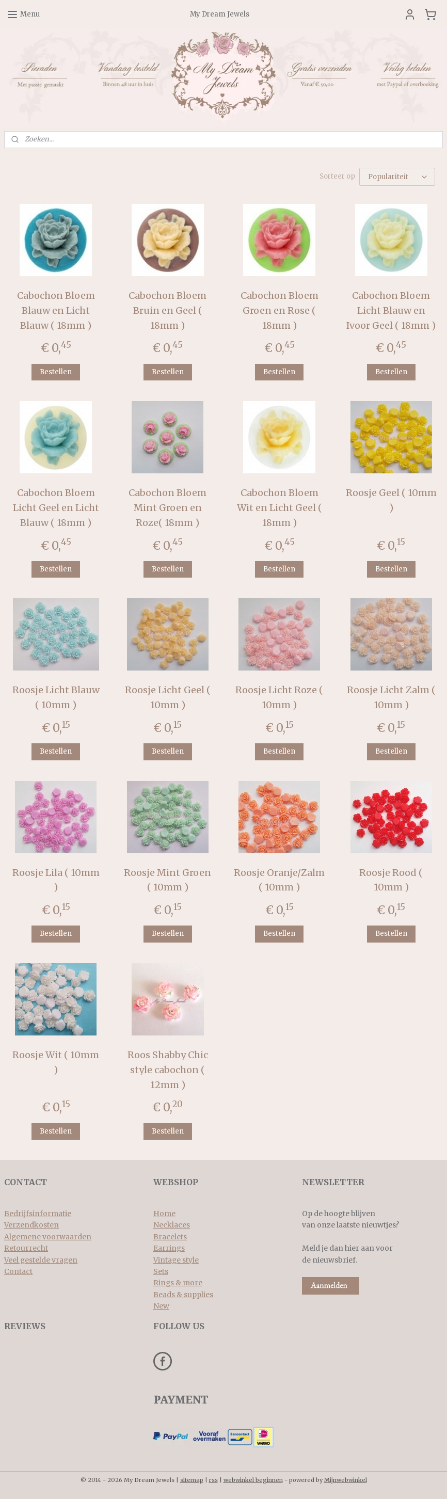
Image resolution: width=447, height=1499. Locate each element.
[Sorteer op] (397, 176)
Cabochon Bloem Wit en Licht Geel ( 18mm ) (279, 508)
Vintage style (176, 1260)
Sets (160, 1271)
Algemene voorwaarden (47, 1236)
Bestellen (56, 371)
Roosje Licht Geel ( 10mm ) (168, 697)
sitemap (191, 1480)
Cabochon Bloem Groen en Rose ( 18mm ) (279, 310)
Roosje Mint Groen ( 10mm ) (167, 879)
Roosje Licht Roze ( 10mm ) (279, 697)
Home (164, 1213)
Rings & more (177, 1282)
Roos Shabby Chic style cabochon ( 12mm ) (167, 1070)
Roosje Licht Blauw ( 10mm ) (56, 697)
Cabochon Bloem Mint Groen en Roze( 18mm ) (167, 508)
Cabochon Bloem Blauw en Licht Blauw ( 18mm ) (56, 310)
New (161, 1306)
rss (213, 1480)
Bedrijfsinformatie (37, 1213)
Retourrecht (26, 1248)
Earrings (169, 1248)
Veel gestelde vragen (40, 1260)
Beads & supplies (183, 1294)
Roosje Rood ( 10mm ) (391, 879)
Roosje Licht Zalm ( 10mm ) (391, 697)
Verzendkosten (31, 1225)
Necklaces (171, 1225)
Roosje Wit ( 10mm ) (55, 1062)
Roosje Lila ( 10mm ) (56, 879)
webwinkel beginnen (253, 1480)
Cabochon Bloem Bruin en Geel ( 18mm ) (167, 310)
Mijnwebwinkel (345, 1480)
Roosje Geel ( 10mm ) (391, 500)
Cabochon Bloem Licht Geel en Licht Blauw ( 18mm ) (56, 508)
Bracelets (170, 1236)
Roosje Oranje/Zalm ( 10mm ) (279, 879)
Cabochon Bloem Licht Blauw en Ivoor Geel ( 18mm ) (391, 310)
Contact (18, 1271)
